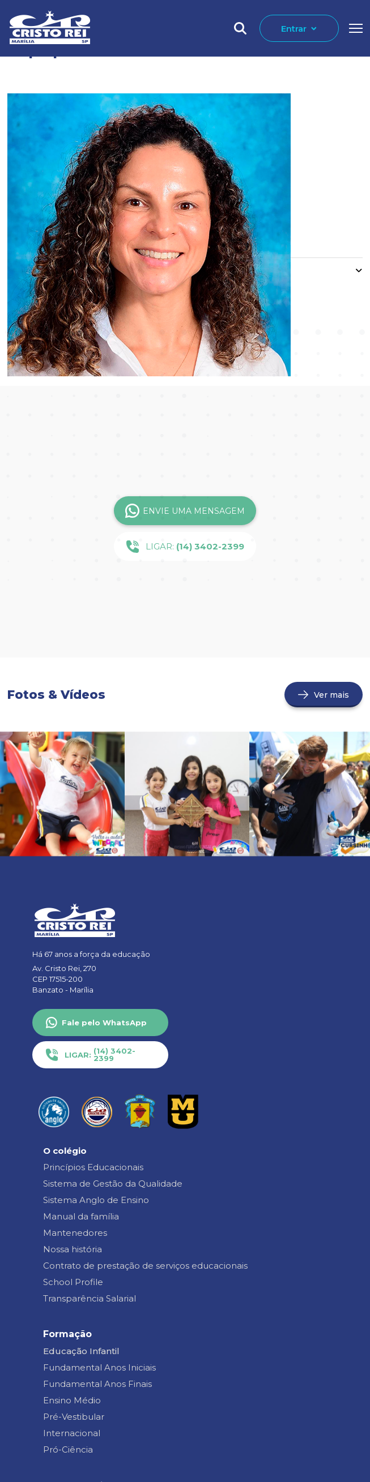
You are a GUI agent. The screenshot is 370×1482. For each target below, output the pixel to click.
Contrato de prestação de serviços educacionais (145, 1265)
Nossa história (72, 1249)
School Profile (73, 1282)
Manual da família (81, 1216)
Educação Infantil (81, 1351)
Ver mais (331, 695)
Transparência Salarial (89, 1298)
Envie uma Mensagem (185, 511)
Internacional (71, 1433)
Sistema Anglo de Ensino (96, 1200)
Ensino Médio (72, 1400)
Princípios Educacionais (93, 1167)
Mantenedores (75, 1232)
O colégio (65, 1150)
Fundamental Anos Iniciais (99, 1367)
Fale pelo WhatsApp (104, 1022)
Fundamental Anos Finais (97, 1383)
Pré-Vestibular (73, 1416)
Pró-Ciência (68, 1449)
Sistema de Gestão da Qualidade (112, 1183)
